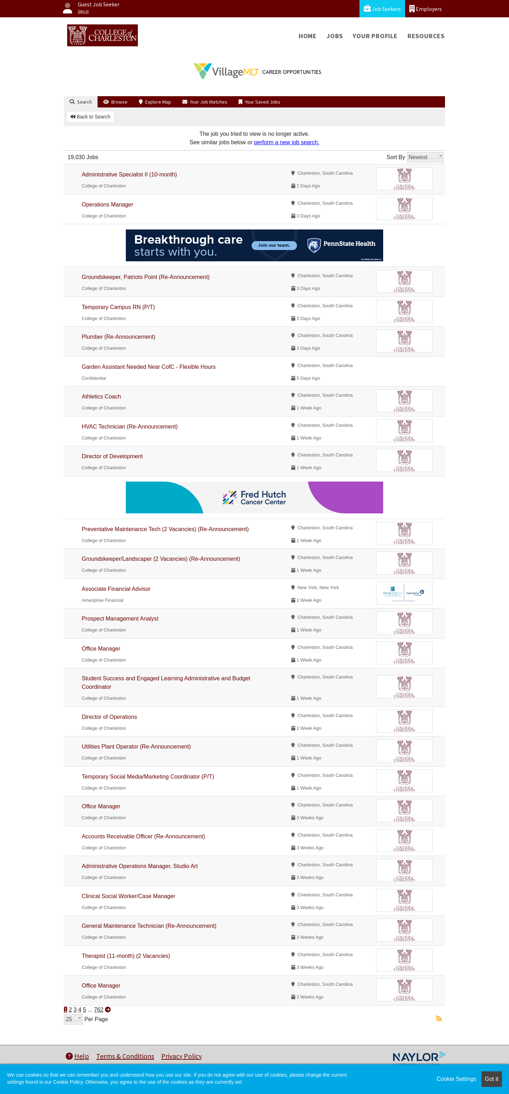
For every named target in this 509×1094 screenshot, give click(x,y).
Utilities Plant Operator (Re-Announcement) (136, 747)
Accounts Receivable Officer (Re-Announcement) (143, 836)
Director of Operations (109, 717)
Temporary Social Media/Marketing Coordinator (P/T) (148, 777)
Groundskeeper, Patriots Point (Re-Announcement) (146, 277)
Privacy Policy (181, 1056)
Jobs (335, 36)
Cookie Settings (456, 1079)
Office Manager (101, 649)
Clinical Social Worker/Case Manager (128, 896)
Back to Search (90, 117)
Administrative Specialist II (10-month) (129, 174)
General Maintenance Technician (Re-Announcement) (149, 926)
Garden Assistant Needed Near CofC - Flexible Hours (149, 367)
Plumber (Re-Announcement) (118, 337)
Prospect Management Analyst (120, 619)
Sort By (396, 157)
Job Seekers (382, 8)
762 (99, 1010)
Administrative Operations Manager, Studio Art (140, 866)
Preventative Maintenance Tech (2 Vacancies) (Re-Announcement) (165, 529)
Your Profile (375, 36)
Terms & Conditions (125, 1056)
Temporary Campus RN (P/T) (118, 307)
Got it (491, 1079)
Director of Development (112, 456)
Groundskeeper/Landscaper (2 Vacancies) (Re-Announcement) (161, 559)
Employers (425, 8)
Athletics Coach (101, 397)
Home (308, 36)
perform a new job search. (287, 142)
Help (77, 1056)
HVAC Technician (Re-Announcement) (130, 427)
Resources (426, 36)
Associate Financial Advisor (116, 589)
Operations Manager (107, 205)
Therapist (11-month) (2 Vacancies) (126, 956)
